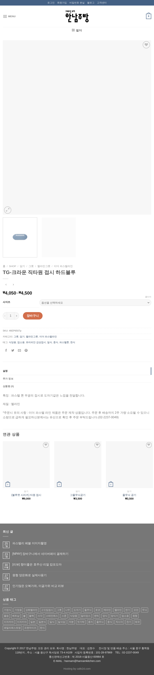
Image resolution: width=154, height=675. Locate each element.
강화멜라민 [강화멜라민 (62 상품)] (32, 610)
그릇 (31, 266)
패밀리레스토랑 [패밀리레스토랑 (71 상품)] (12, 627)
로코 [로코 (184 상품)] (97, 610)
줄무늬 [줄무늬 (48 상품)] (100, 622)
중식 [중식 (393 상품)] (109, 622)
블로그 (90, 2)
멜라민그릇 (43, 266)
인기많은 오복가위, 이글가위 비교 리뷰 (38, 585)
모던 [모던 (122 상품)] (136, 610)
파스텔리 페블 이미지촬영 (29, 543)
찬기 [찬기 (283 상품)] (128, 622)
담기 (22, 266)
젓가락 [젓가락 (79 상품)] (80, 622)
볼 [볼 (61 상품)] (24, 615)
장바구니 (33, 315)
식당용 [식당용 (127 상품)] (73, 615)
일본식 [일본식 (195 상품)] (42, 622)
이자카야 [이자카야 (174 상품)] (22, 622)
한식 (72, 342)
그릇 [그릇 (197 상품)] (59, 610)
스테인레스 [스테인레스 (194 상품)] (52, 615)
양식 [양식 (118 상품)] (105, 615)
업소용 (21, 342)
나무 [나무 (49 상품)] (67, 610)
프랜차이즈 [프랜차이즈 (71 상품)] (30, 627)
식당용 (12, 342)
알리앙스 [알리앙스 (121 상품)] (86, 615)
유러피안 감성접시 (36, 342)
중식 (55, 342)
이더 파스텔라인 (63, 266)
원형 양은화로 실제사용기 (29, 575)
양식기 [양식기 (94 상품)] (114, 615)
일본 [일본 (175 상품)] (32, 622)
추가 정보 (8, 378)
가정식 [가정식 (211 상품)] (7, 610)
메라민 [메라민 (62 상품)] (107, 610)
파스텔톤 (64, 342)
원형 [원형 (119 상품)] (135, 615)
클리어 (148, 297)
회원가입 (62, 2)
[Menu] (9, 16)
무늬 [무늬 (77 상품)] (144, 610)
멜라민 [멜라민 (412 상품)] (118, 610)
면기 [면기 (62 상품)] (127, 610)
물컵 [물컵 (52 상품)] (6, 615)
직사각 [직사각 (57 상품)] (119, 622)
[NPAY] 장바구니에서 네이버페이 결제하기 (40, 553)
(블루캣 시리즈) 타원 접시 (26, 494)
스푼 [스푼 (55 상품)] (64, 615)
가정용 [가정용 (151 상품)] (18, 610)
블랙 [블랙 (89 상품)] (31, 615)
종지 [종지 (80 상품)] (90, 622)
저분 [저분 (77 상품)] (71, 622)
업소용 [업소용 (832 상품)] (125, 615)
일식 (49, 342)
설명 (5, 371)
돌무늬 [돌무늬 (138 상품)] (88, 610)
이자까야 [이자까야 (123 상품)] (9, 622)
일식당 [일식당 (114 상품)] (61, 622)
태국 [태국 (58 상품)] (137, 622)
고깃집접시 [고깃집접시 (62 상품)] (47, 610)
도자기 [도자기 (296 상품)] (77, 610)
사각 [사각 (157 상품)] (40, 615)
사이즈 (6, 302)
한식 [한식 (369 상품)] (42, 627)
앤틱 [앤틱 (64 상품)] (96, 615)
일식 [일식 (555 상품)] (52, 622)
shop (12, 266)
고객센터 (102, 2)
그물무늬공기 (78, 494)
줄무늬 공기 (129, 494)
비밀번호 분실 (77, 2)
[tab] (77, 371)
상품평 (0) (8, 386)
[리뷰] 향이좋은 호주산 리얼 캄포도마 (37, 564)
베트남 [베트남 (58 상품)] (15, 615)
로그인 (51, 2)
